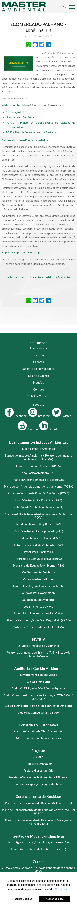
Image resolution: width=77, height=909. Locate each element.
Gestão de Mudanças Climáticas (38, 836)
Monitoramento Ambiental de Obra (38, 738)
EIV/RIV (38, 639)
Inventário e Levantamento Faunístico (38, 613)
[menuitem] (63, 6)
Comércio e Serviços (40, 36)
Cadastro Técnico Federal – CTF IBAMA (38, 627)
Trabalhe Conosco (38, 396)
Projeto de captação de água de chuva (38, 784)
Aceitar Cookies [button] (55, 899)
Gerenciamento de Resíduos (38, 796)
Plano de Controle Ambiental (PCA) (38, 466)
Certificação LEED (16, 112)
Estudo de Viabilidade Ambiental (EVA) (38, 545)
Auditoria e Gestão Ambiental (38, 668)
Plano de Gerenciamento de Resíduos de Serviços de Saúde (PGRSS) (38, 822)
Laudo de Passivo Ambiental (38, 593)
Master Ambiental (14, 104)
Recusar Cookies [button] (22, 899)
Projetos (38, 750)
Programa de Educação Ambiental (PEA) (38, 565)
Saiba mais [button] (61, 889)
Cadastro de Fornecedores (38, 368)
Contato (38, 389)
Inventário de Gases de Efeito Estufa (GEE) (38, 849)
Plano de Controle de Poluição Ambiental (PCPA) (38, 493)
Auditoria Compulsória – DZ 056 (38, 712)
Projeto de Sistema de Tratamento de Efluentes (38, 777)
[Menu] (70, 6)
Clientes (38, 362)
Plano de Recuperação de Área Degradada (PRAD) (38, 620)
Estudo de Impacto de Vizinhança (38, 645)
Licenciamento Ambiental (20, 117)
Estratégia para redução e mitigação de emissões (38, 842)
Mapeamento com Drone (38, 579)
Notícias (38, 382)
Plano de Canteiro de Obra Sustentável (38, 731)
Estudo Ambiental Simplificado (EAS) (38, 524)
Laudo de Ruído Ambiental (38, 599)
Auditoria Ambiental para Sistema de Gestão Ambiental (38, 705)
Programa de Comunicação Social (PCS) (38, 558)
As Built (38, 756)
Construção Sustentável (38, 725)
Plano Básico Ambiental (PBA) (38, 473)
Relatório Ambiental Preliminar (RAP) (38, 500)
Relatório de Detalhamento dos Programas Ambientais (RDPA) (38, 515)
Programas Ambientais (38, 551)
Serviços (38, 355)
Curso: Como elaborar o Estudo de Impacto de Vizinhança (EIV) (38, 869)
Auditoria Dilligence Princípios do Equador (38, 688)
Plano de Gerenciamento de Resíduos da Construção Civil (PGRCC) (38, 811)
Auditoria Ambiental (38, 681)
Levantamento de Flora (38, 606)
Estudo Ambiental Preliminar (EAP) (38, 538)
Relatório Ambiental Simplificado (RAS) (38, 531)
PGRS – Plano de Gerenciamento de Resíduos (31, 132)
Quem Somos (38, 348)
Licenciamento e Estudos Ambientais (38, 442)
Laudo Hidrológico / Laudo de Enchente (38, 586)
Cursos (38, 861)
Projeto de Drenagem (38, 763)
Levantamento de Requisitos (38, 674)
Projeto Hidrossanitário (38, 770)
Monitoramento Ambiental (38, 572)
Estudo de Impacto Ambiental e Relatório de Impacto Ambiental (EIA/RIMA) (38, 457)
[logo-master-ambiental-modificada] (31, 6)
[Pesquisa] (63, 6)
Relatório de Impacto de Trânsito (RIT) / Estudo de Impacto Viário (38, 654)
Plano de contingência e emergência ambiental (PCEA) (38, 486)
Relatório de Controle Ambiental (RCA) (38, 507)
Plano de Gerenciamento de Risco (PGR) (38, 479)
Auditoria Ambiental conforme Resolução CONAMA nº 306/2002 (38, 697)
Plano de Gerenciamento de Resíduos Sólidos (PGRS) (38, 803)
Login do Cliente (38, 375)
